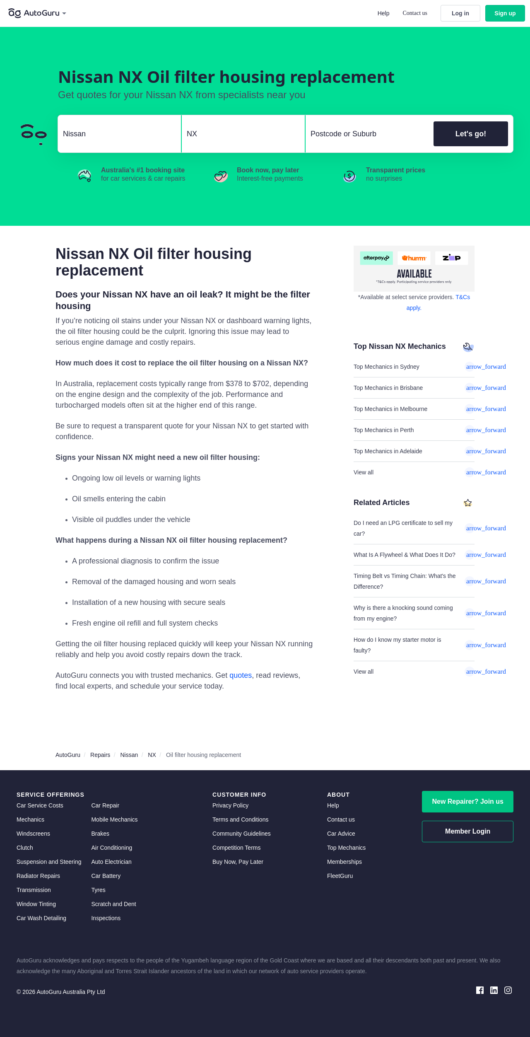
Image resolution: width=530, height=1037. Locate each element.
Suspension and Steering (49, 861)
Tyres (98, 890)
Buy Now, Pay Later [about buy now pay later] (237, 861)
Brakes (100, 833)
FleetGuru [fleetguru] (340, 876)
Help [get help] (333, 805)
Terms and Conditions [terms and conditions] (240, 819)
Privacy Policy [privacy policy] (230, 805)
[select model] (239, 134)
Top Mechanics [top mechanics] (346, 847)
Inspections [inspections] (105, 918)
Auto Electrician (111, 861)
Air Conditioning (111, 847)
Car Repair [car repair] (105, 805)
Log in (460, 13)
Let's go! (470, 134)
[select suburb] (367, 134)
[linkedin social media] (494, 989)
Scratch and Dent (113, 904)
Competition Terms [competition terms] (236, 847)
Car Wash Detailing (41, 918)
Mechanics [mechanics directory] (30, 819)
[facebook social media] (480, 989)
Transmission (34, 890)
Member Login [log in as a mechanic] (467, 831)
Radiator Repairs (38, 876)
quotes (240, 675)
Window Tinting (36, 904)
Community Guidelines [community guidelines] (241, 833)
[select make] (116, 134)
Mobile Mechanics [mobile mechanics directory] (114, 819)
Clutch (25, 847)
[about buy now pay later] (414, 269)
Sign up (505, 13)
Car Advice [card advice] (341, 833)
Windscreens (33, 833)
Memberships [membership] (344, 861)
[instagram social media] (508, 989)
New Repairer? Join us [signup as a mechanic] (468, 801)
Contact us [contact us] (341, 819)
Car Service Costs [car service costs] (40, 805)
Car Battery (105, 876)
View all (414, 472)
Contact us (415, 13)
